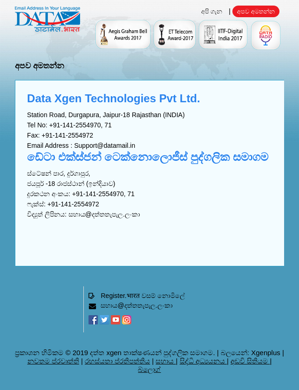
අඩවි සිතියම (250, 361)
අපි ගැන (212, 11)
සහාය (166, 361)
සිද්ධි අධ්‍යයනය (203, 361)
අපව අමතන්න (256, 11)
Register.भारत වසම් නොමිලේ (142, 295)
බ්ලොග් (149, 369)
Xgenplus (265, 353)
